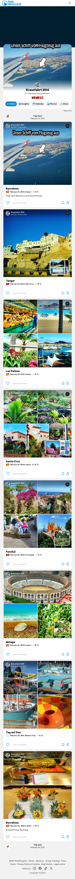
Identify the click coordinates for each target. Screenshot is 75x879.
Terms (13, 864)
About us (40, 861)
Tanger (10, 281)
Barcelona (12, 188)
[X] (51, 868)
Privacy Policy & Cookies (28, 864)
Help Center (46, 864)
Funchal (11, 551)
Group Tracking (52, 861)
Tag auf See (13, 732)
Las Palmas (13, 371)
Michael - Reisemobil (19, 127)
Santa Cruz (13, 461)
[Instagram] (34, 868)
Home (31, 861)
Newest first (67, 111)
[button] (69, 3)
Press (63, 861)
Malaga (10, 642)
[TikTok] (45, 868)
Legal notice (59, 864)
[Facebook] (40, 868)
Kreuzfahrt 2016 (37, 90)
